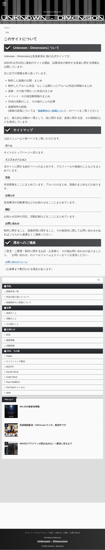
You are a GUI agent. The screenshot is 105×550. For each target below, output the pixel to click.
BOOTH (10, 386)
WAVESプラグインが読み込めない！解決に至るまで (47, 469)
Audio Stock (12, 399)
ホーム (27, 533)
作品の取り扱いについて (18, 303)
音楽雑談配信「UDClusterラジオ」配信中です (44, 451)
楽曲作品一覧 (13, 296)
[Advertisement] (21, 502)
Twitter (10, 372)
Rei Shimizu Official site (52, 538)
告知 (9, 347)
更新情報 (11, 354)
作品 (9, 290)
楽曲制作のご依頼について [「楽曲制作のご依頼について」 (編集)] (53, 110)
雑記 (66, 533)
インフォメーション (40, 533)
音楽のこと (12, 321)
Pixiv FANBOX (13, 405)
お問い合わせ (75, 533)
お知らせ (11, 341)
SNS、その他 (13, 367)
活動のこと (12, 328)
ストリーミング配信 (16, 379)
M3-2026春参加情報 (30, 432)
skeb (9, 418)
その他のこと (13, 335)
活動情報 (11, 361)
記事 (9, 316)
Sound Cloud (13, 392)
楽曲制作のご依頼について (19, 309)
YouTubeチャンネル (16, 412)
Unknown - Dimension (52, 541)
